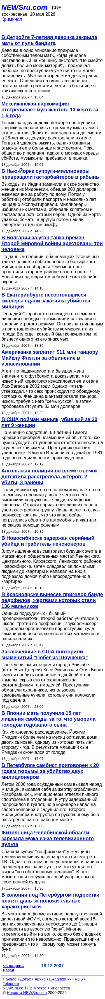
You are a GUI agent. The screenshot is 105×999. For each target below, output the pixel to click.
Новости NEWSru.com (27, 992)
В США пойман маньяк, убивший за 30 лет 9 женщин (49, 422)
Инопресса (60, 988)
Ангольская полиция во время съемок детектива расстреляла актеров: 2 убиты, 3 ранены (49, 476)
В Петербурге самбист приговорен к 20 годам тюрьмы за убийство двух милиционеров (50, 771)
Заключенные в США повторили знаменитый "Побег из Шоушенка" (44, 654)
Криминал (11, 19)
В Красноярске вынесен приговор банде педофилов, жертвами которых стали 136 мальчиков (52, 600)
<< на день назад (13, 967)
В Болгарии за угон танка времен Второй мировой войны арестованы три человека (52, 243)
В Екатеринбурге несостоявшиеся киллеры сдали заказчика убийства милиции (45, 300)
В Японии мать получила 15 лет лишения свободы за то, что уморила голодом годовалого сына (48, 719)
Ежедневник (60, 979)
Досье (25, 979)
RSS (79, 979)
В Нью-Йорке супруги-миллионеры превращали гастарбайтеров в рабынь (50, 174)
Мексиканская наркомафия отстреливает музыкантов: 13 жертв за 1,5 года (50, 109)
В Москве (38, 988)
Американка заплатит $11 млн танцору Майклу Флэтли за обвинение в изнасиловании (49, 358)
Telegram (11, 983)
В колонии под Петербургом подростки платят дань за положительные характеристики (50, 901)
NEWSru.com (24, 7)
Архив (40, 979)
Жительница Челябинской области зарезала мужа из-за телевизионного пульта (47, 838)
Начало (10, 979)
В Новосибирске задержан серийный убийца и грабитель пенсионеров (47, 541)
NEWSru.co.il (14, 988)
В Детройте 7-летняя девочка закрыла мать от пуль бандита (49, 40)
